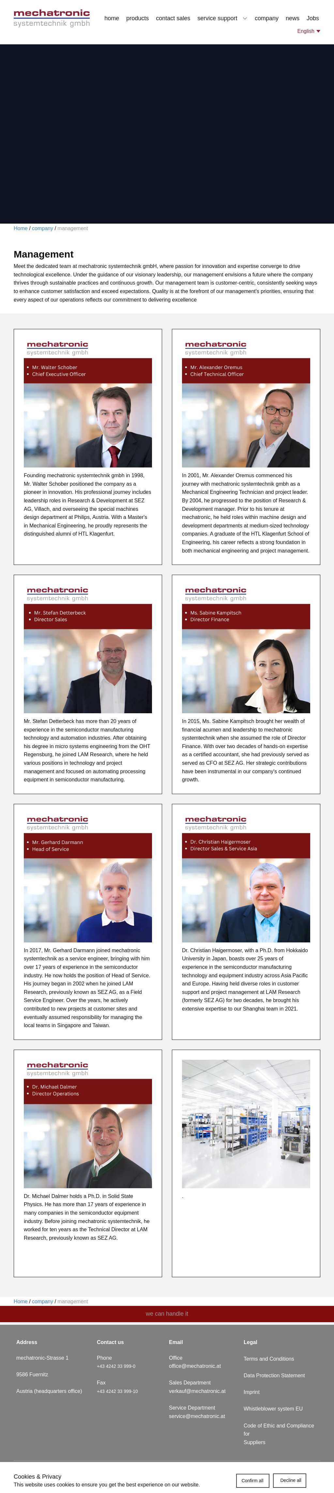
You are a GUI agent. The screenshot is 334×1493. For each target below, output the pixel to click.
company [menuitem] (267, 18)
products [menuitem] (137, 18)
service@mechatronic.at (197, 1416)
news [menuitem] (292, 18)
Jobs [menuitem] (313, 18)
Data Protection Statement (274, 1375)
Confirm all (253, 1480)
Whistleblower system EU (274, 1409)
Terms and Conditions (269, 1359)
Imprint (252, 1392)
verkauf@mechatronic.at (198, 1391)
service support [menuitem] (217, 18)
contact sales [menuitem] (173, 18)
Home (21, 228)
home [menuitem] (111, 18)
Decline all (290, 1480)
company (42, 228)
